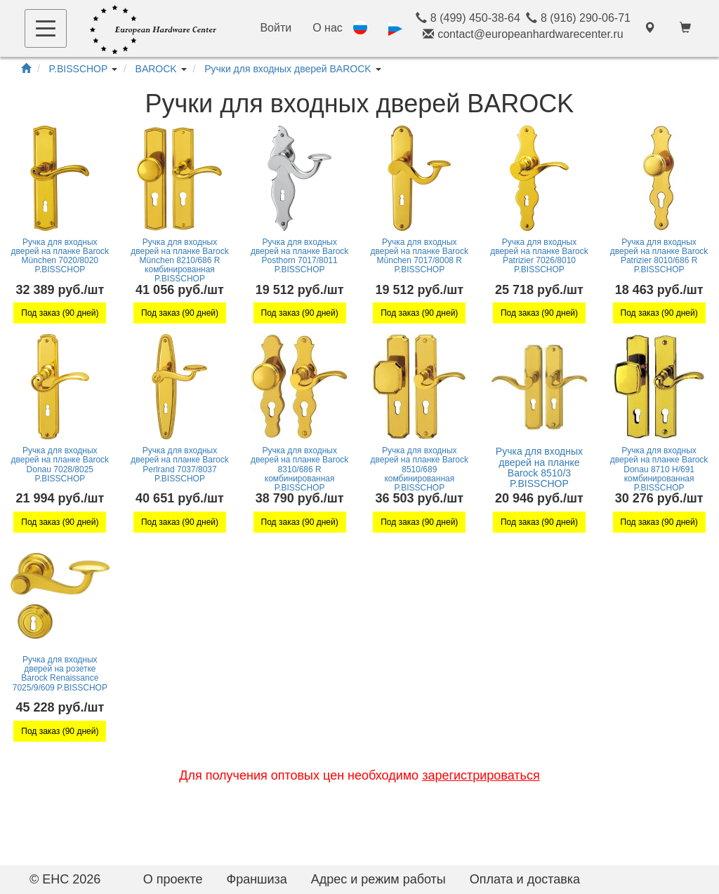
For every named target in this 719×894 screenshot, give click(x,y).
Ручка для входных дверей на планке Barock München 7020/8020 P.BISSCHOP (60, 256)
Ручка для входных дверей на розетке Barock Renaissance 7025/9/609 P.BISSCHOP (60, 674)
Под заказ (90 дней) (59, 313)
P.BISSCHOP (78, 68)
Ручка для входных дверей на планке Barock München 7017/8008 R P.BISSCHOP (419, 256)
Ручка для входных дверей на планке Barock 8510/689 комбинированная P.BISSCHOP (419, 469)
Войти (275, 28)
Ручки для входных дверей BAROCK (287, 68)
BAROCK (156, 68)
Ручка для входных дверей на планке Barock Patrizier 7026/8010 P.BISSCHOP (539, 256)
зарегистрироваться (481, 775)
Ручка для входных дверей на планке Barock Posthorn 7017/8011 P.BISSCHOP (299, 256)
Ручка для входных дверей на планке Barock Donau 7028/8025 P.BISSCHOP (60, 464)
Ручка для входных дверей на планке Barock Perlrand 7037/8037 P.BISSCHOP (179, 464)
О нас (327, 28)
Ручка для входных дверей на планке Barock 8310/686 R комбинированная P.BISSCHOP (299, 469)
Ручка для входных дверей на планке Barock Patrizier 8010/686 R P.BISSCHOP (659, 256)
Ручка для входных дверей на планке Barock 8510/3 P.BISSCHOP (539, 467)
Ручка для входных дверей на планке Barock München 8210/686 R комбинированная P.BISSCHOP (179, 260)
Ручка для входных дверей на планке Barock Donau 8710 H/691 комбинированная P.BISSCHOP (659, 469)
